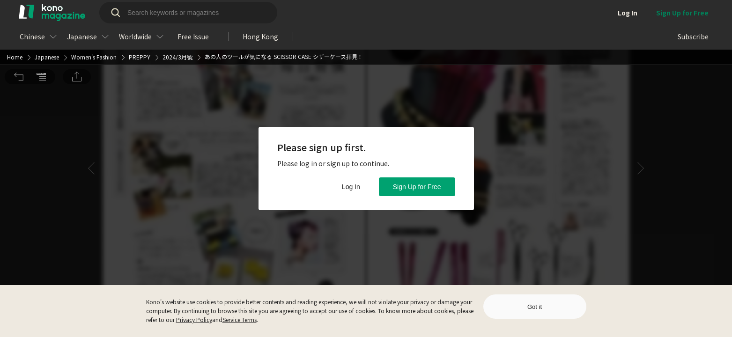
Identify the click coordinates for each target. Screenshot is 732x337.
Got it (534, 306)
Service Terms (239, 319)
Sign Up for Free (417, 186)
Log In (351, 186)
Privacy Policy (194, 319)
